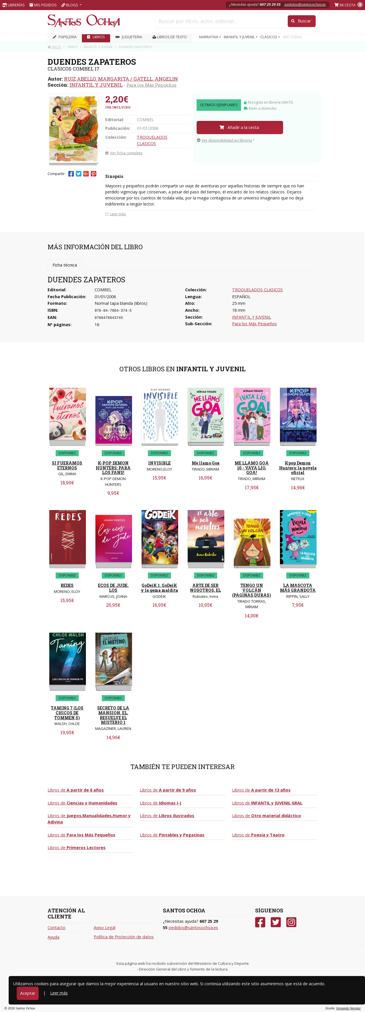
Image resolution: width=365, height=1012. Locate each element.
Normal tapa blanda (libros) (121, 303)
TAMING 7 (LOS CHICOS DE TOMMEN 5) (67, 712)
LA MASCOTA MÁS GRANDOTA (298, 588)
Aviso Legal (104, 927)
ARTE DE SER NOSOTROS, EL (205, 588)
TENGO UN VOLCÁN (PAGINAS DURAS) (251, 590)
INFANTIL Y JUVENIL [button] (240, 37)
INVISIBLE (159, 463)
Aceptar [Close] (27, 993)
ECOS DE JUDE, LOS (113, 588)
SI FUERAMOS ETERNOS (67, 465)
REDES (67, 585)
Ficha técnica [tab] (64, 265)
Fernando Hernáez (348, 1008)
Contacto (56, 927)
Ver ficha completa (123, 152)
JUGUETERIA (128, 37)
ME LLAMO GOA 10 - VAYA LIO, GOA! (252, 467)
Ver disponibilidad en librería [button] (224, 140)
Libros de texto (170, 37)
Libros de (76, 790)
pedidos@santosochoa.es (305, 4)
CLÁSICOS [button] (269, 37)
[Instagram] (291, 922)
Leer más (59, 993)
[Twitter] (276, 922)
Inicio (54, 47)
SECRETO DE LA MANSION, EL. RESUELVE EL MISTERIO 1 (113, 715)
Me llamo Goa (205, 463)
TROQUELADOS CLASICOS (257, 289)
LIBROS (96, 37)
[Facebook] (260, 922)
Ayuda (53, 937)
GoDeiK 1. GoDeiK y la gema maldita (159, 588)
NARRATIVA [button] (209, 37)
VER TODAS (292, 37)
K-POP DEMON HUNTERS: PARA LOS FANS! (113, 467)
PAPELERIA (65, 37)
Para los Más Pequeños (151, 85)
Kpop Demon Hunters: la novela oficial (298, 467)
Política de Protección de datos (124, 936)
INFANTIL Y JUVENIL (96, 84)
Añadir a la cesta (239, 127)
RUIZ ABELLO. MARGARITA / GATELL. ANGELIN (121, 78)
